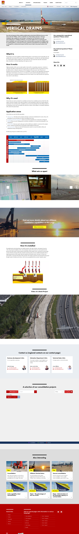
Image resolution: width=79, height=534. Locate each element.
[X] (58, 65)
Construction (10, 124)
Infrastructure (10, 116)
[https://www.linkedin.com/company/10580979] (61, 512)
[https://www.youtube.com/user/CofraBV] (58, 512)
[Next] (71, 187)
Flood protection (11, 127)
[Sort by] (59, 391)
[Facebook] (55, 65)
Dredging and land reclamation (14, 119)
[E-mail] (64, 65)
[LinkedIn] (61, 65)
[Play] (39, 316)
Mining (9, 121)
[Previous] (8, 187)
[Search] (69, 3)
